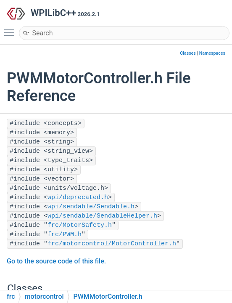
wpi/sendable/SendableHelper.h (102, 216)
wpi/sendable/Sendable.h (90, 206)
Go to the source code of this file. (56, 261)
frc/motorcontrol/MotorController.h (111, 243)
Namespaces (212, 53)
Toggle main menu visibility (11, 29)
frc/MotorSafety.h (79, 225)
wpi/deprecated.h (77, 197)
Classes (188, 53)
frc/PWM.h (64, 234)
